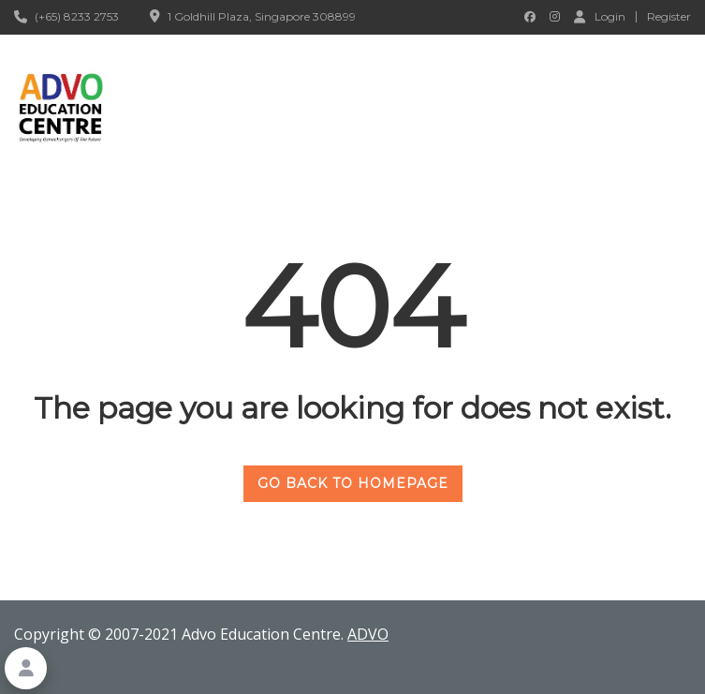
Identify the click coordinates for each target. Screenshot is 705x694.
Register (669, 16)
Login (599, 15)
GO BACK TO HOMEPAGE (352, 483)
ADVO (368, 634)
